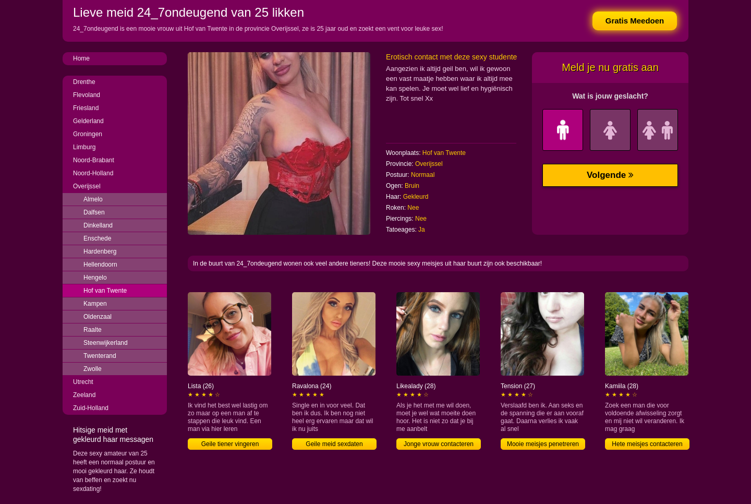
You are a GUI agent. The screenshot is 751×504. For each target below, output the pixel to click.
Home (81, 58)
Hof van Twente (105, 290)
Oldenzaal (97, 316)
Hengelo (95, 277)
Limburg (84, 147)
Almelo (93, 199)
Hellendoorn (100, 264)
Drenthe (84, 82)
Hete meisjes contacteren (647, 444)
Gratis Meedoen (634, 20)
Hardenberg (99, 251)
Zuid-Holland (90, 408)
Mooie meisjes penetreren (543, 444)
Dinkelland (98, 225)
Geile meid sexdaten (334, 444)
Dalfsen (94, 212)
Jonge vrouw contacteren (439, 444)
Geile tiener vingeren (230, 444)
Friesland (86, 108)
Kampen (95, 303)
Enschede (97, 238)
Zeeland (84, 395)
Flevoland (86, 95)
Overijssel (87, 186)
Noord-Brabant (93, 160)
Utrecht (83, 382)
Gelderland (88, 121)
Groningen (87, 134)
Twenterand (99, 355)
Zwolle (92, 369)
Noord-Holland (93, 173)
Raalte (92, 329)
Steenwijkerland (105, 342)
